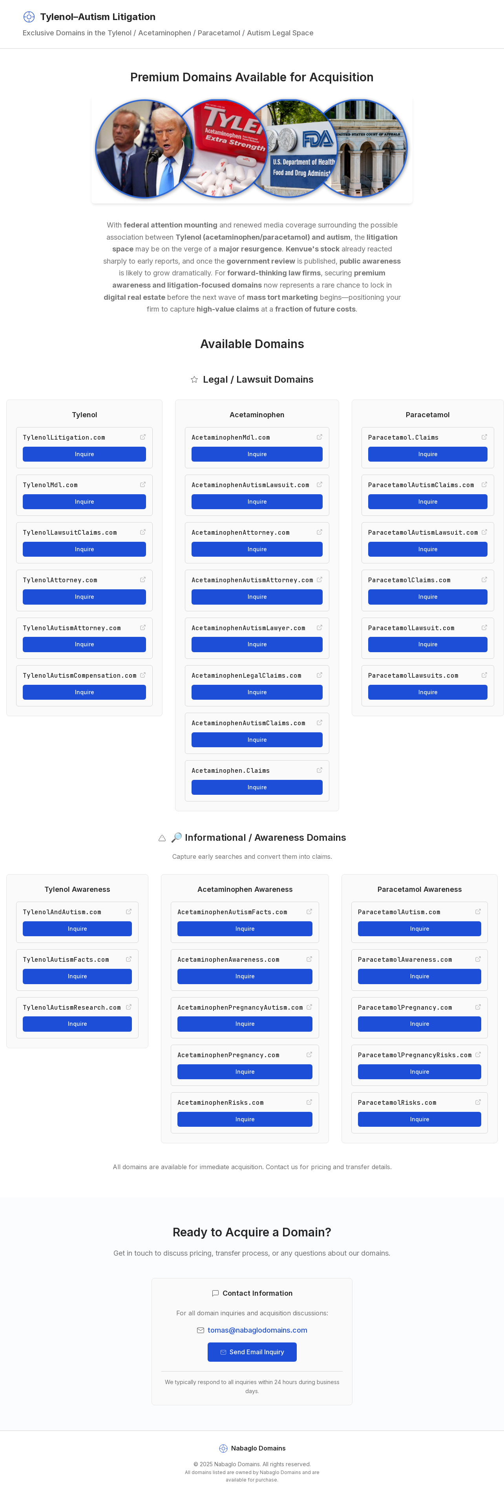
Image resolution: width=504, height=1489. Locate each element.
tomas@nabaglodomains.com (257, 1330)
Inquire (84, 454)
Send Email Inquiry (252, 1352)
